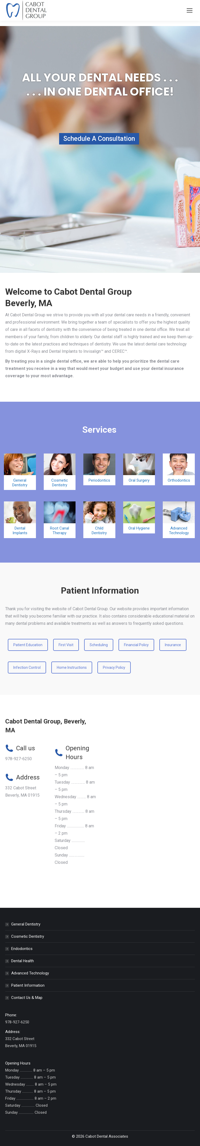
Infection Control (27, 667)
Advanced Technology (30, 973)
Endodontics (22, 948)
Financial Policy (136, 645)
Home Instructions (72, 667)
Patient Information (28, 985)
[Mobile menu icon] (189, 10)
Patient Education (27, 645)
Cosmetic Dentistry (27, 936)
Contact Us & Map (26, 997)
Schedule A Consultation (99, 138)
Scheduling (99, 645)
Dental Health (22, 961)
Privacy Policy (114, 667)
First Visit (66, 645)
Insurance (173, 645)
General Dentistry (25, 924)
